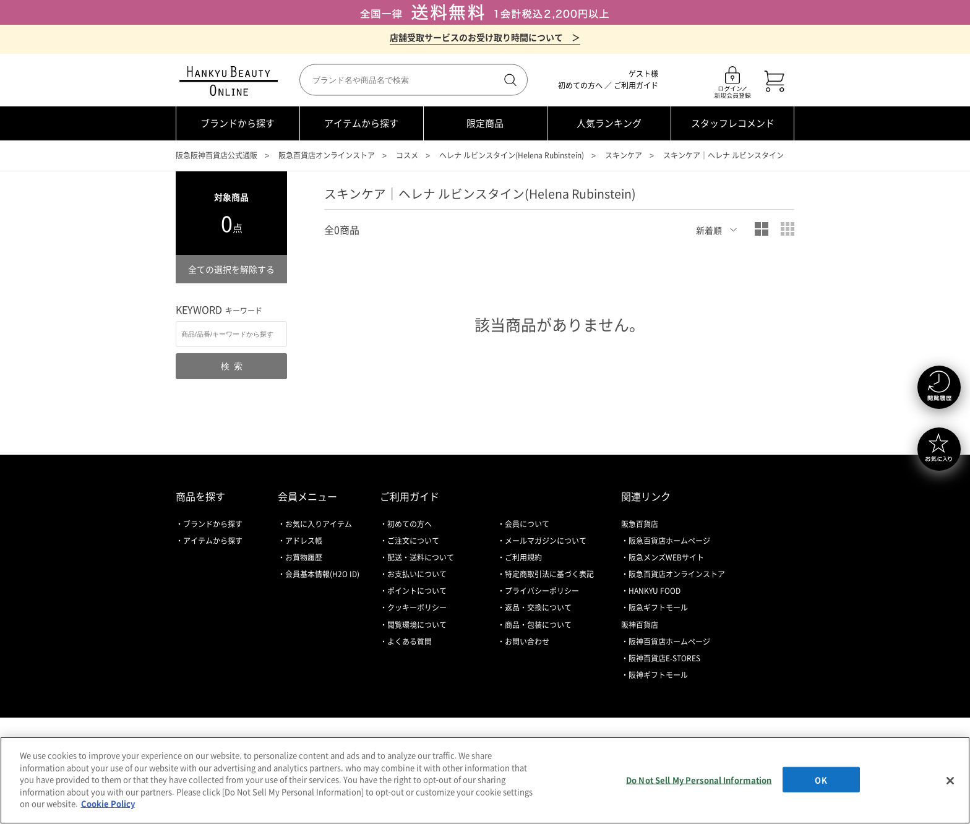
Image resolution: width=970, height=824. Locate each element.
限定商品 (485, 123)
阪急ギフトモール (658, 607)
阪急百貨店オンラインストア (326, 155)
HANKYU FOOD (654, 590)
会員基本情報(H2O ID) (322, 574)
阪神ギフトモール (658, 674)
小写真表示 (787, 229)
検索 (509, 79)
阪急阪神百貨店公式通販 (216, 155)
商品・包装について (538, 624)
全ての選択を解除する (231, 269)
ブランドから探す (237, 123)
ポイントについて (417, 590)
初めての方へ (580, 85)
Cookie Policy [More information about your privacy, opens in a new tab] (108, 803)
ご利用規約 (523, 557)
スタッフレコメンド (733, 123)
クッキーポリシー (417, 607)
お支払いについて (417, 574)
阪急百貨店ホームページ (669, 540)
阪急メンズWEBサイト (666, 557)
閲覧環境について (417, 624)
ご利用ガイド (636, 85)
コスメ (407, 155)
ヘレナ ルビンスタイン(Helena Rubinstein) (511, 155)
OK (820, 779)
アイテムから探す (361, 123)
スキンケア (623, 155)
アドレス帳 (303, 540)
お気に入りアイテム (318, 524)
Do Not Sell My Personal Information (699, 779)
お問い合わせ (527, 641)
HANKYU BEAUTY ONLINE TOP (231, 81)
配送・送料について (420, 557)
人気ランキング (609, 123)
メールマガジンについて (545, 540)
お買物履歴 (303, 557)
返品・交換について (538, 607)
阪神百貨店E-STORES (664, 658)
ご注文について (413, 540)
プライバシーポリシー (542, 590)
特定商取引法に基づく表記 (549, 574)
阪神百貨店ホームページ (669, 641)
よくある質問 (409, 641)
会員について (527, 524)
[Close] (950, 780)
